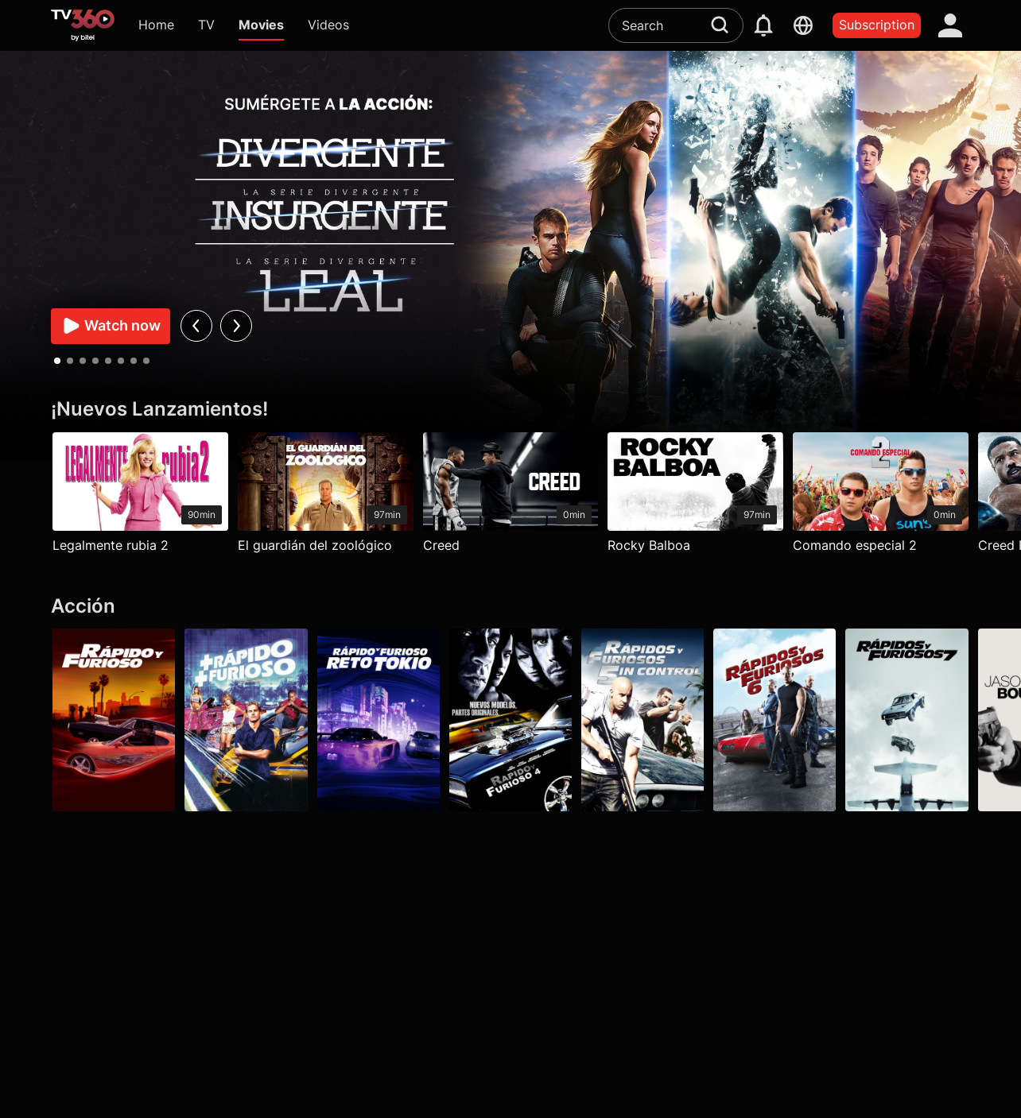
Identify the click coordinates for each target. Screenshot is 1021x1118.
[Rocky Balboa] (696, 496)
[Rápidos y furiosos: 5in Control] (642, 720)
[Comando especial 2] (881, 496)
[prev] (196, 326)
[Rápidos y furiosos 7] (907, 720)
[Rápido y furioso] (113, 720)
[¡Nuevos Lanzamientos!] (510, 409)
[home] (83, 25)
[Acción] (510, 606)
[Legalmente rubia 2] (140, 496)
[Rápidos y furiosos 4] (510, 720)
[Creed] (511, 496)
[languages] (803, 25)
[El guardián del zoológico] (325, 496)
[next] (236, 326)
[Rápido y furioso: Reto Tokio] (378, 720)
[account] (950, 25)
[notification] (763, 25)
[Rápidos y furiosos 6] (775, 720)
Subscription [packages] (876, 25)
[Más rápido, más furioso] (245, 720)
